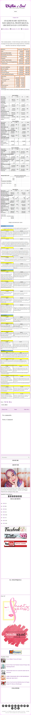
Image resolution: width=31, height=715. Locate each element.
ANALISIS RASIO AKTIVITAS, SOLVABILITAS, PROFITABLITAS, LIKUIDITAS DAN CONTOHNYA (15, 22)
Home (15, 409)
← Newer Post (4, 409)
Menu (15, 11)
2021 (4, 517)
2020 (4, 520)
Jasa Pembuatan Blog (21, 712)
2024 (4, 509)
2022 (4, 514)
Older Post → (27, 409)
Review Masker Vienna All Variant (14, 659)
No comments (25, 29)
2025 (4, 506)
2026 (4, 503)
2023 (4, 512)
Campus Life (15, 17)
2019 (4, 523)
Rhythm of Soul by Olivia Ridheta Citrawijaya (17, 711)
